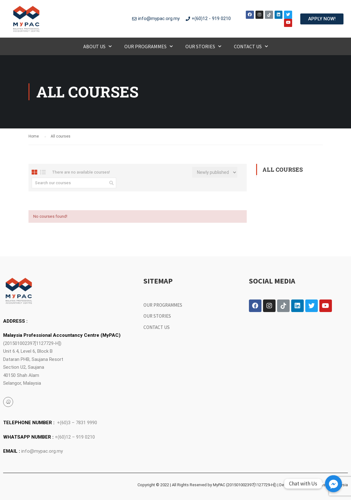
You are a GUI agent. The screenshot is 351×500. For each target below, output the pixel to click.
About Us (97, 46)
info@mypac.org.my (42, 451)
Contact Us (251, 46)
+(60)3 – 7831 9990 (77, 422)
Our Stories (203, 46)
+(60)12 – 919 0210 (75, 437)
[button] (321, 18)
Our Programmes (148, 46)
